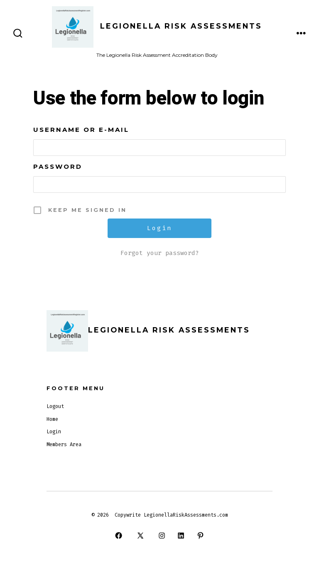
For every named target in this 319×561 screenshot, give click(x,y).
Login (54, 431)
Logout (55, 406)
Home (52, 419)
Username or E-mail (81, 130)
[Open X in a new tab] (140, 536)
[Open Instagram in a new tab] (161, 536)
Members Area (64, 444)
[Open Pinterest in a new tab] (200, 536)
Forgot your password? (159, 253)
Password (57, 166)
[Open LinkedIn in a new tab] (181, 536)
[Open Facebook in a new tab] (119, 536)
